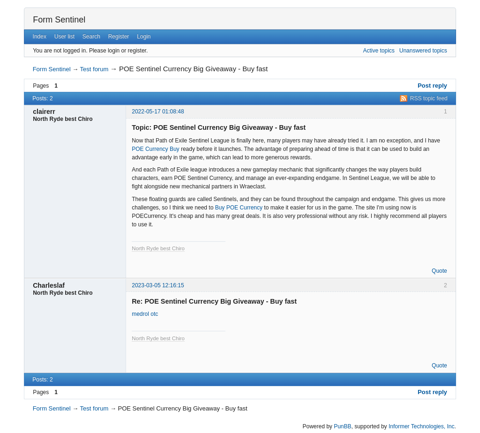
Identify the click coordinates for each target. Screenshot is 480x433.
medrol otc (145, 314)
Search (91, 36)
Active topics (378, 50)
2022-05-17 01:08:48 (158, 111)
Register (118, 36)
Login (143, 36)
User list (64, 36)
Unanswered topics (423, 50)
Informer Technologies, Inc (422, 426)
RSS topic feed (429, 98)
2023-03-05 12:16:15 (158, 285)
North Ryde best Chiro (158, 248)
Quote (439, 271)
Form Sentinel (59, 19)
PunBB (342, 426)
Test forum (94, 69)
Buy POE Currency (238, 207)
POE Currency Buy (155, 149)
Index (39, 36)
